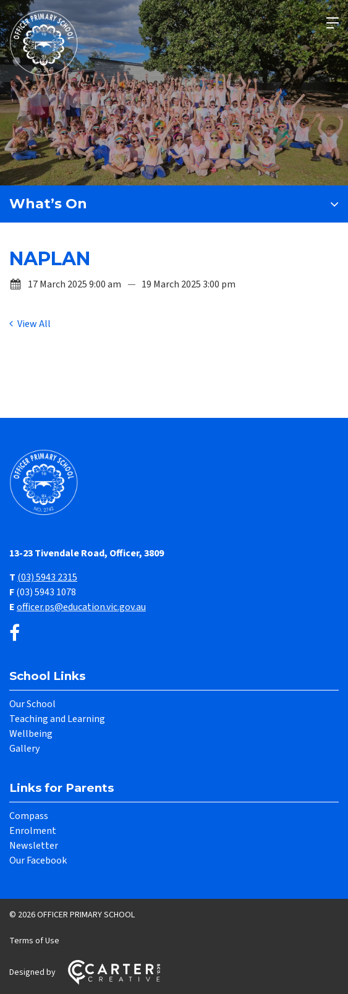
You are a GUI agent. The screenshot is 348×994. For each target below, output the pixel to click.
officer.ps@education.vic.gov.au (81, 607)
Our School (32, 704)
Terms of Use (34, 941)
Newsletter (33, 845)
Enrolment (32, 831)
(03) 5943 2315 (47, 577)
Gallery (24, 748)
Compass (28, 816)
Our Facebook (38, 860)
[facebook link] (14, 634)
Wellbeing (31, 734)
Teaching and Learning (57, 719)
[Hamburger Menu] (332, 22)
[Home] (46, 513)
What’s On (48, 203)
